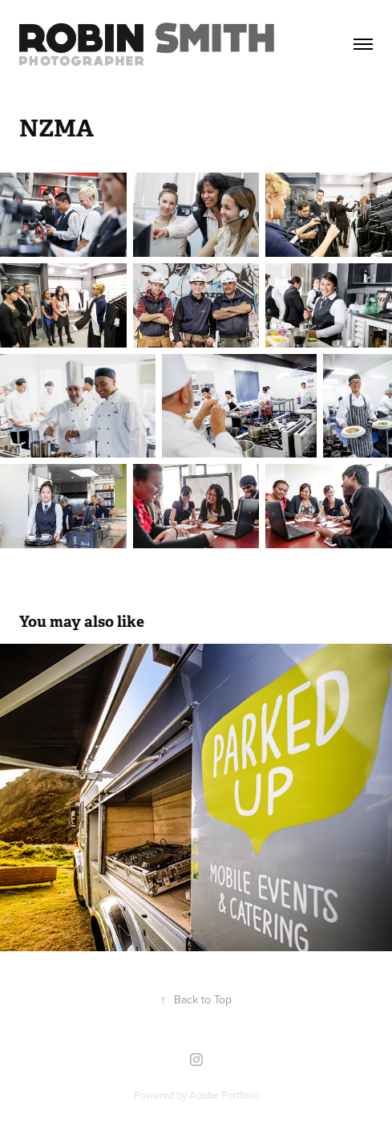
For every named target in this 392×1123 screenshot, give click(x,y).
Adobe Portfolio (224, 1095)
